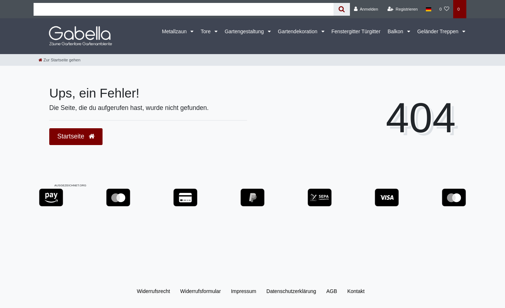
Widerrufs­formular (200, 291)
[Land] (428, 9)
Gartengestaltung (245, 31)
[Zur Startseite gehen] (59, 60)
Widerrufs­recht (153, 291)
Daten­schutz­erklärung (291, 291)
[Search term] (184, 9)
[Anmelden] (366, 9)
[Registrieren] (402, 9)
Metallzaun (175, 31)
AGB (331, 291)
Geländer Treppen (438, 31)
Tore (206, 31)
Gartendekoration (298, 31)
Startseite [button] (76, 136)
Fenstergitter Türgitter (355, 31)
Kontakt (356, 291)
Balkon (396, 31)
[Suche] (342, 9)
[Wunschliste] (444, 9)
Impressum (243, 291)
